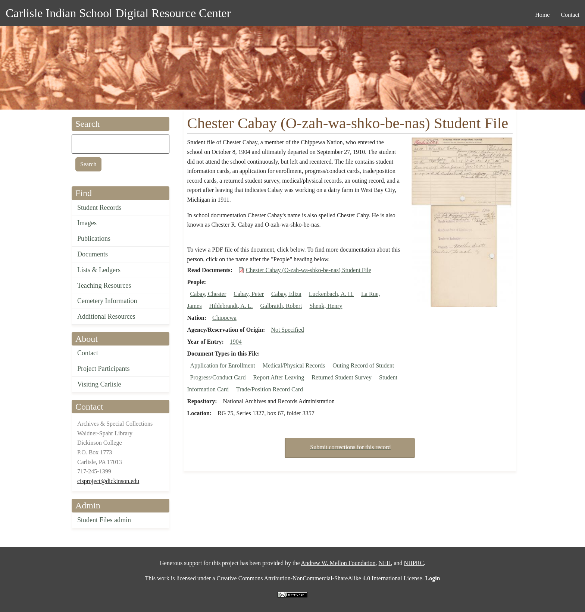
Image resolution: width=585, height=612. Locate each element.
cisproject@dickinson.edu (108, 481)
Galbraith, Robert (281, 306)
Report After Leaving (278, 377)
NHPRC (414, 563)
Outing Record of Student (363, 365)
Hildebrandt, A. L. (231, 306)
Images (87, 223)
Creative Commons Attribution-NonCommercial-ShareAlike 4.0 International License (319, 578)
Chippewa (224, 318)
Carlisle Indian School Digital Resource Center (118, 13)
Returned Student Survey (342, 377)
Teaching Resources (104, 285)
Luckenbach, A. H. (331, 294)
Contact (87, 353)
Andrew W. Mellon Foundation (338, 563)
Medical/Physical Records (294, 365)
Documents (92, 254)
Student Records (99, 207)
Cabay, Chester (208, 294)
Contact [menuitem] (570, 15)
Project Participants (103, 368)
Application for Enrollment (222, 365)
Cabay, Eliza (286, 294)
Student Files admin (104, 520)
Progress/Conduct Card (218, 377)
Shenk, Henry (325, 306)
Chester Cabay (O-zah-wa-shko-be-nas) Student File (308, 270)
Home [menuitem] (542, 15)
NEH (385, 563)
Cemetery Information (107, 301)
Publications (93, 238)
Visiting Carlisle (99, 384)
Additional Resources (106, 316)
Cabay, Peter (249, 294)
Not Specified (287, 329)
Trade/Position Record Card (269, 389)
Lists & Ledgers (99, 270)
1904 (236, 341)
